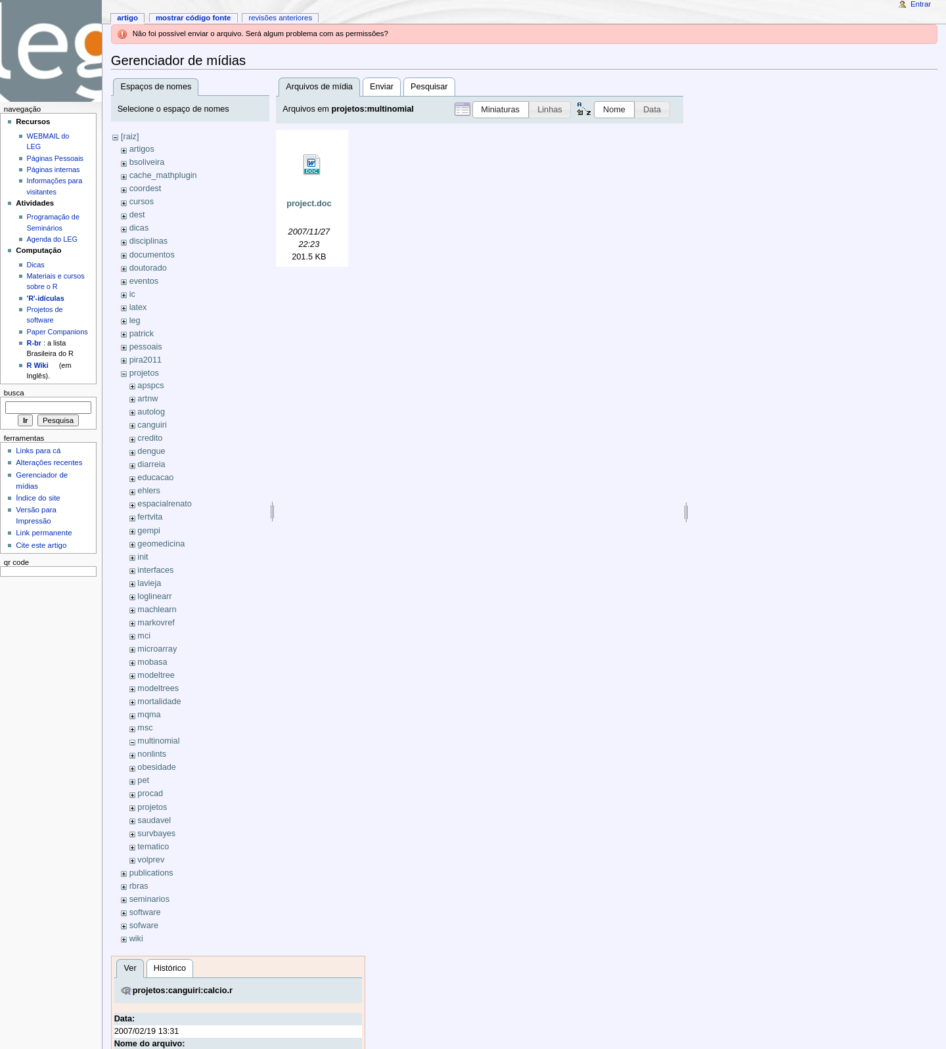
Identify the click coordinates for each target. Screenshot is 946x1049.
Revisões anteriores (280, 18)
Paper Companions (57, 332)
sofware (143, 925)
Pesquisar (429, 86)
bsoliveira (147, 162)
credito (149, 438)
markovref (155, 622)
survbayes (156, 833)
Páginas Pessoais (55, 158)
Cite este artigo (41, 545)
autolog (151, 411)
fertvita (149, 517)
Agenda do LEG (52, 239)
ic (132, 294)
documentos (152, 254)
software (145, 912)
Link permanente (44, 533)
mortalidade (159, 701)
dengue (151, 451)
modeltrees (158, 688)
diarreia (151, 464)
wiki (136, 938)
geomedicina (161, 543)
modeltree (155, 675)
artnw (147, 398)
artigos (141, 149)
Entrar (921, 4)
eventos (143, 281)
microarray (157, 649)
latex (138, 307)
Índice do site (38, 498)
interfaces (155, 570)
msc (144, 727)
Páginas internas (53, 169)
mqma (148, 714)
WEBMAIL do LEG (48, 141)
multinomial (158, 741)
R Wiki (38, 365)
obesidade (156, 767)
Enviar (382, 86)
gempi (148, 530)
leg (135, 320)
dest (137, 214)
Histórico (170, 968)
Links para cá (38, 451)
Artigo (127, 18)
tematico (153, 846)
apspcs (150, 385)
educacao (155, 477)
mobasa (152, 662)
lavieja (149, 583)
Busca (14, 393)
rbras (138, 886)
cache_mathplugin (163, 175)
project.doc (308, 203)
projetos (144, 373)
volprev (150, 859)
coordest (145, 188)
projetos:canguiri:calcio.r (183, 990)
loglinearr (154, 596)
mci (143, 635)
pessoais (145, 346)
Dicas (36, 265)
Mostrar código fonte (193, 18)
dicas (139, 228)
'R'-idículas (45, 298)
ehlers (148, 490)
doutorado (148, 268)
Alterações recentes (49, 462)
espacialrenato (164, 503)
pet (143, 780)
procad (150, 793)
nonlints (151, 754)
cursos (141, 201)
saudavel (154, 820)
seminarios (149, 899)
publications (151, 873)
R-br (34, 343)
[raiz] (130, 136)
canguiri (151, 425)
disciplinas (148, 241)
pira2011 (145, 360)
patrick (141, 333)
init (142, 557)
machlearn (156, 609)
